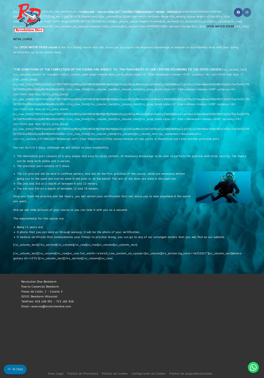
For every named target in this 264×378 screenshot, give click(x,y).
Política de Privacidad (82, 373)
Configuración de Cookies (148, 373)
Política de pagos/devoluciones (190, 373)
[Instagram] (247, 12)
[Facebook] (238, 12)
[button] (253, 367)
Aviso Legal (56, 373)
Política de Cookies (115, 373)
